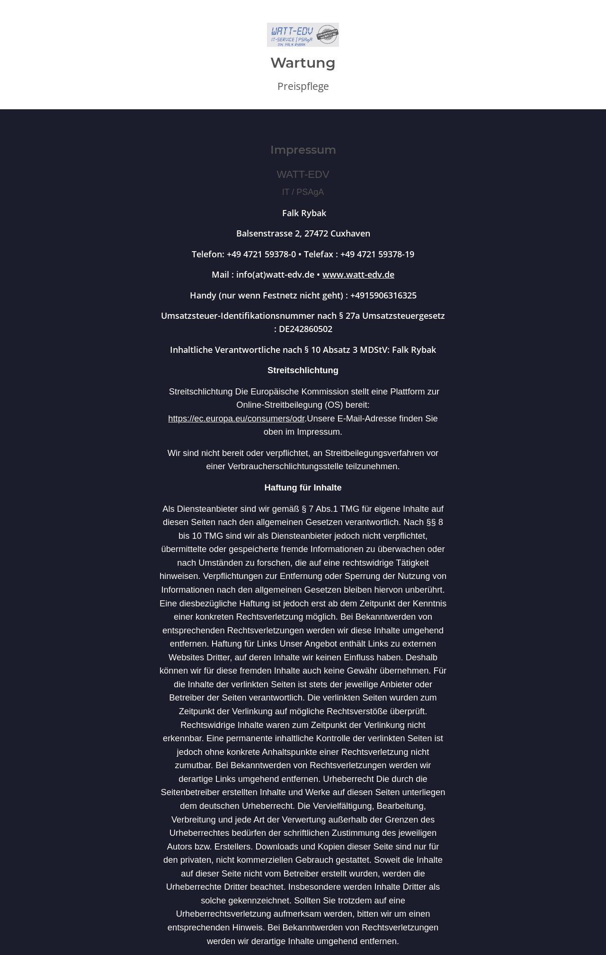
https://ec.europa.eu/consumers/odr (236, 418)
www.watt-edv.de (358, 274)
